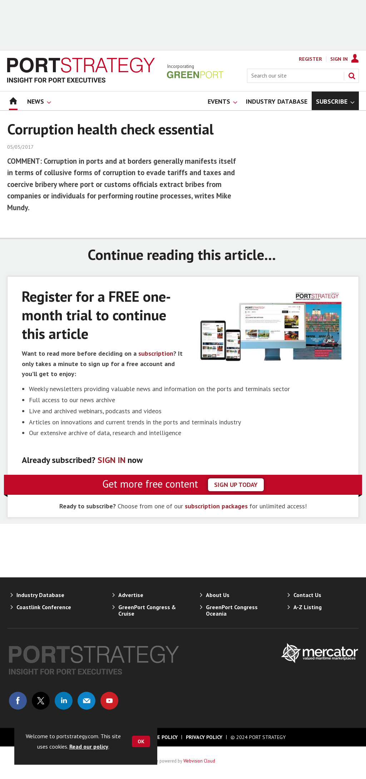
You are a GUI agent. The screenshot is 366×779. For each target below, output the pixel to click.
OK (141, 741)
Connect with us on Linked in (63, 700)
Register (310, 59)
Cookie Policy (160, 737)
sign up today (236, 484)
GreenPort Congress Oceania (232, 610)
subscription (155, 353)
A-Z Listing (307, 607)
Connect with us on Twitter (40, 700)
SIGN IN (111, 459)
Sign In (339, 59)
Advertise (130, 594)
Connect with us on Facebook (18, 700)
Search (351, 76)
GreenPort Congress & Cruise (147, 610)
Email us (86, 700)
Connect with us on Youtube (109, 700)
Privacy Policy (204, 737)
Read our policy (88, 746)
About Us (217, 594)
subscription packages (216, 506)
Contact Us (307, 594)
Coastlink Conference (43, 607)
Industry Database (40, 594)
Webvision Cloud (199, 761)
